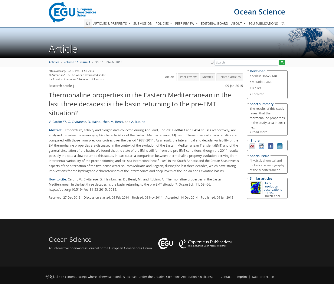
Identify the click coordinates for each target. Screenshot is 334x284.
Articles (54, 62)
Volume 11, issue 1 (77, 62)
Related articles (230, 77)
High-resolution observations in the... (273, 188)
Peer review (188, 77)
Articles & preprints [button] (110, 23)
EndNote (258, 94)
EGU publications (263, 23)
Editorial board (214, 23)
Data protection (263, 277)
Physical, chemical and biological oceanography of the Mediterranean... (267, 165)
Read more (259, 132)
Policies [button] (162, 23)
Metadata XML (262, 82)
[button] (212, 62)
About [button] (237, 23)
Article (169, 77)
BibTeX (257, 88)
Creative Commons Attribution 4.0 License (183, 277)
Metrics (207, 77)
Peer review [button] (185, 23)
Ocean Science (259, 12)
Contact (226, 277)
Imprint (241, 277)
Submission (142, 23)
